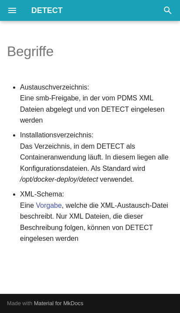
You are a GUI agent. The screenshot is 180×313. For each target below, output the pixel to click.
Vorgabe (49, 205)
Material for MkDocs (58, 303)
